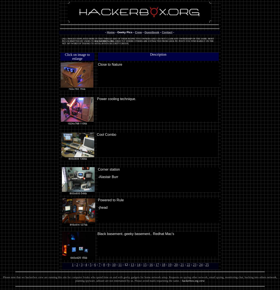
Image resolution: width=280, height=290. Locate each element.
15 (145, 265)
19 (170, 265)
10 (114, 265)
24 (201, 265)
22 (188, 265)
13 (132, 265)
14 (138, 265)
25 (207, 265)
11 (120, 265)
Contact (167, 32)
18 (163, 265)
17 (157, 265)
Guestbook (151, 32)
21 (182, 265)
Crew (138, 32)
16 (151, 265)
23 (194, 265)
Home (111, 32)
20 (176, 265)
